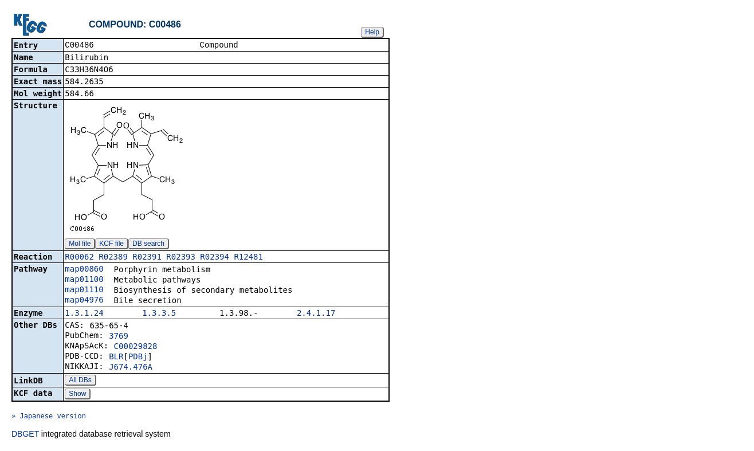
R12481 (248, 257)
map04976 (84, 300)
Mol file (80, 245)
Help (372, 32)
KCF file (111, 245)
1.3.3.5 (159, 314)
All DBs (80, 381)
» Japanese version (48, 417)
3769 (118, 337)
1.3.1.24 (84, 314)
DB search (148, 245)
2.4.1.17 (316, 314)
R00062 (79, 257)
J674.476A (130, 367)
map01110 (84, 290)
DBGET (25, 435)
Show (77, 395)
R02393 (180, 257)
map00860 (84, 269)
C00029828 (136, 347)
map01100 (84, 280)
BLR (116, 357)
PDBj (138, 357)
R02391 (147, 257)
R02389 (113, 257)
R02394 (214, 257)
